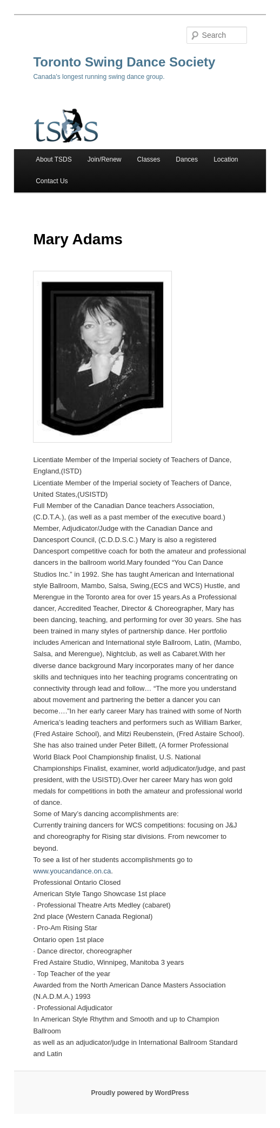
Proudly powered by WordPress (140, 1093)
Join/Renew (105, 159)
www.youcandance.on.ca (72, 871)
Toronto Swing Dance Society (124, 62)
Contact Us (52, 181)
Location (226, 159)
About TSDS (53, 159)
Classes (149, 159)
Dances (187, 159)
